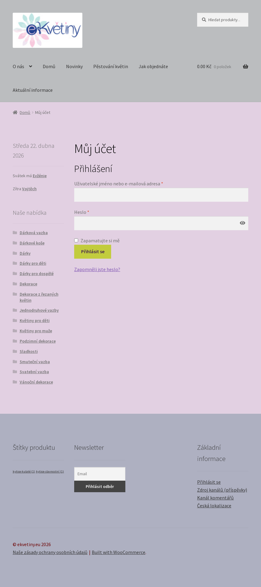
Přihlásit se (92, 251)
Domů (49, 66)
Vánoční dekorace (36, 382)
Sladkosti (29, 351)
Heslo (81, 212)
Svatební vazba (34, 371)
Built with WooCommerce (118, 552)
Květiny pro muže (36, 330)
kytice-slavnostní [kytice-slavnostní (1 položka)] (50, 471)
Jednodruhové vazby (39, 310)
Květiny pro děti (35, 320)
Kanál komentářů (215, 498)
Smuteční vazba (35, 361)
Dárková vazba (34, 232)
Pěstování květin (110, 66)
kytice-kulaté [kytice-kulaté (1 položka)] (24, 471)
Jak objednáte (153, 66)
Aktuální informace (33, 90)
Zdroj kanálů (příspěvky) (222, 490)
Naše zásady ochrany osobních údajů (50, 552)
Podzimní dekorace (38, 341)
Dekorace (28, 284)
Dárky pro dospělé (37, 273)
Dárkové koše (32, 243)
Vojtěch (29, 188)
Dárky (25, 253)
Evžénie (40, 175)
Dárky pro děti (33, 263)
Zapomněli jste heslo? (97, 269)
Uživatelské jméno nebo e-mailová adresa (118, 184)
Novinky (74, 66)
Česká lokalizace (214, 505)
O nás (18, 66)
